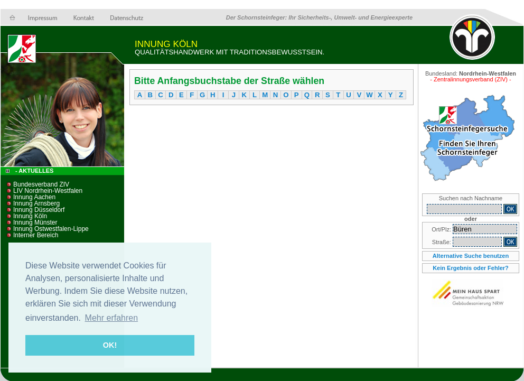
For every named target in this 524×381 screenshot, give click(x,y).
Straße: (442, 242)
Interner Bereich (35, 235)
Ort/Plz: (442, 229)
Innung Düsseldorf (38, 209)
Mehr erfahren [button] (111, 317)
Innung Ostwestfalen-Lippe (51, 229)
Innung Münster (35, 222)
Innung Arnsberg (36, 203)
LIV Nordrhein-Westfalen (47, 190)
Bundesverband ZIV (41, 184)
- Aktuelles (33, 171)
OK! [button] (110, 345)
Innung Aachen (34, 197)
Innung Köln (30, 216)
